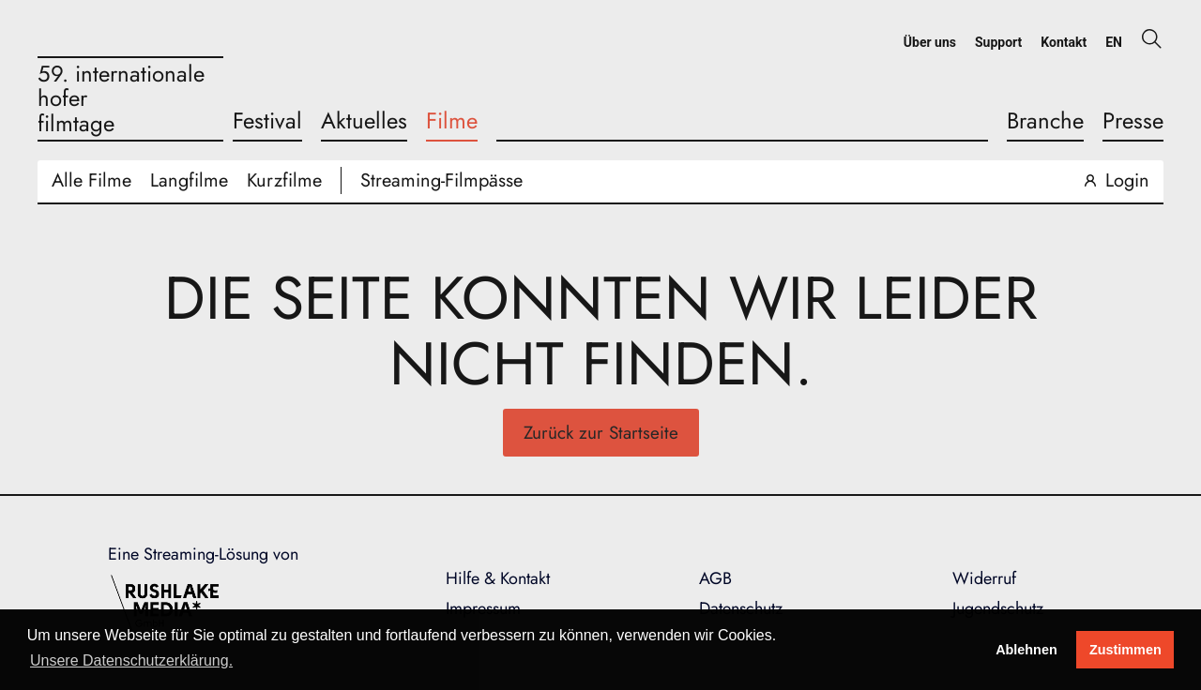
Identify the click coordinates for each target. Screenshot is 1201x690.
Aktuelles (364, 120)
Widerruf (984, 578)
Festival (267, 120)
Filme (452, 120)
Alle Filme (91, 180)
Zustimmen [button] (1125, 649)
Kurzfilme (284, 180)
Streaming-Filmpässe (441, 180)
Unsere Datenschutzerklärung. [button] (131, 660)
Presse (1132, 120)
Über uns (930, 42)
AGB (715, 578)
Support (998, 42)
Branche (1045, 120)
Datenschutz (741, 608)
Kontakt (1064, 42)
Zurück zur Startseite (601, 432)
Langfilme (189, 180)
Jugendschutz (997, 608)
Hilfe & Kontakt (498, 578)
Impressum (483, 608)
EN (1113, 42)
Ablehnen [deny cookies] (1026, 649)
